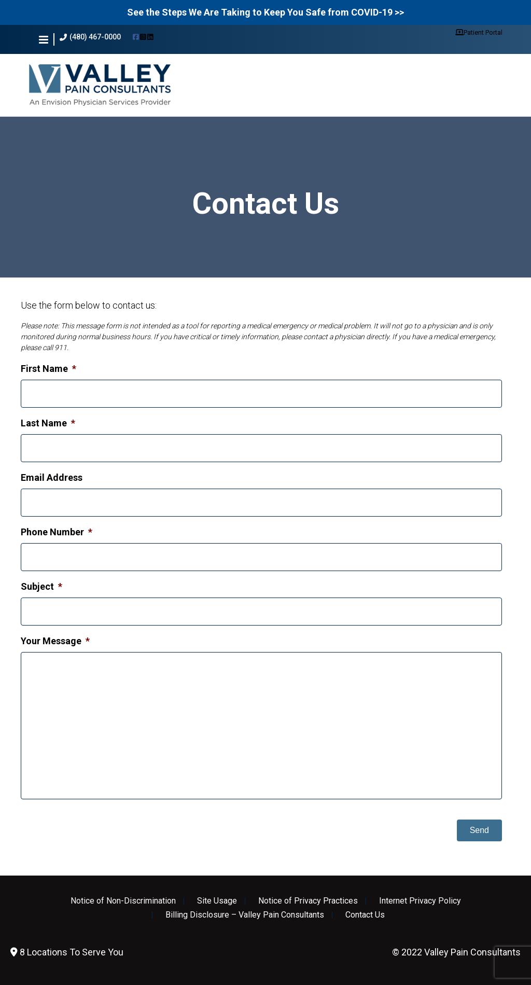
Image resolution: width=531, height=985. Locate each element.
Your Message (55, 640)
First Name (48, 368)
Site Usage (217, 901)
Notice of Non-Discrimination (123, 901)
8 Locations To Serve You (66, 952)
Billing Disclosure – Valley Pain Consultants (244, 915)
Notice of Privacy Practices (308, 901)
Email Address (51, 477)
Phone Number (56, 531)
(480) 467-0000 (90, 37)
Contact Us (365, 915)
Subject (41, 586)
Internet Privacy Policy (420, 901)
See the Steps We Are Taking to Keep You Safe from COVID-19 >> (265, 12)
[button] (43, 39)
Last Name (48, 423)
